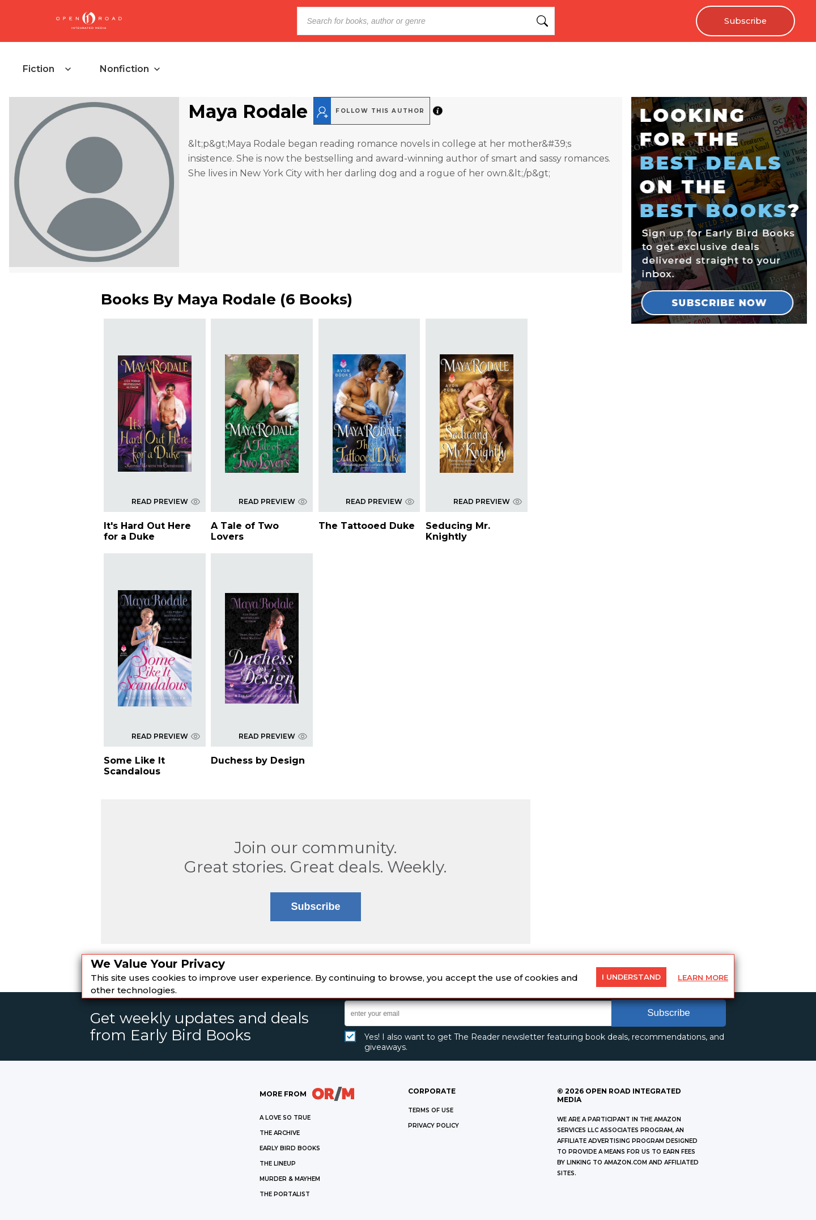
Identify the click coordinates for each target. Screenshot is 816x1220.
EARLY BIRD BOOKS (290, 1148)
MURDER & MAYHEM (290, 1179)
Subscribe (745, 21)
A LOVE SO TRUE (285, 1117)
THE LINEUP (278, 1163)
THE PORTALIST (285, 1194)
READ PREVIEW (165, 501)
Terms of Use (430, 1110)
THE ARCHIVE (280, 1133)
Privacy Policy (433, 1125)
